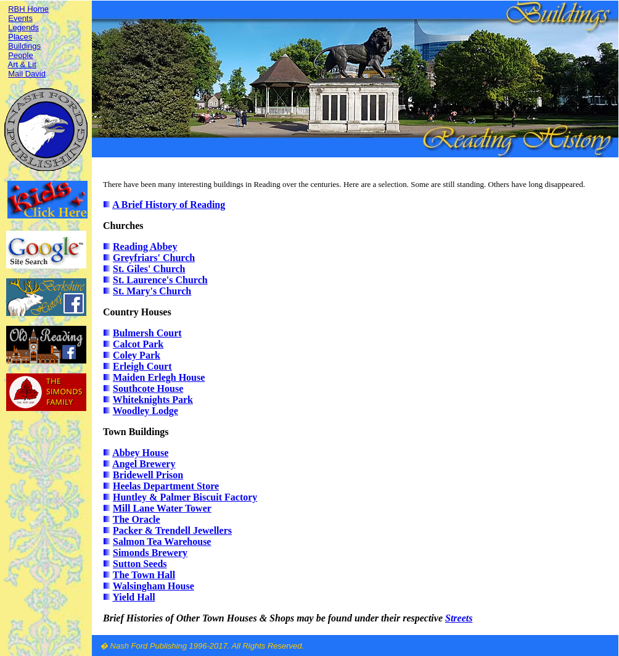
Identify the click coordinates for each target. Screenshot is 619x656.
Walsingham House (153, 586)
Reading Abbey (145, 246)
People (20, 55)
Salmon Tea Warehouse (162, 541)
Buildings (24, 46)
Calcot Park (138, 344)
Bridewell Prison (148, 475)
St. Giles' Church (149, 269)
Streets (458, 618)
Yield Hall (133, 597)
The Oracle (136, 519)
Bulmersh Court (147, 333)
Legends (23, 27)
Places (20, 36)
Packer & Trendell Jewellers (172, 530)
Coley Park (136, 355)
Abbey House (140, 452)
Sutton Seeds (140, 563)
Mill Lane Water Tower (162, 508)
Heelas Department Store (166, 486)
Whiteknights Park (153, 399)
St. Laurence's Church (160, 280)
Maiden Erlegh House (159, 377)
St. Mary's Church (152, 291)
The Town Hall (144, 575)
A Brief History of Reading (168, 204)
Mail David (27, 73)
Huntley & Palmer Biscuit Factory (185, 497)
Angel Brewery (143, 464)
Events (20, 18)
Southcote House (148, 388)
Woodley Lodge (145, 410)
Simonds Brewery (150, 552)
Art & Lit (22, 64)
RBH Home (28, 9)
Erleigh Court (142, 366)
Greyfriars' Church (154, 257)
